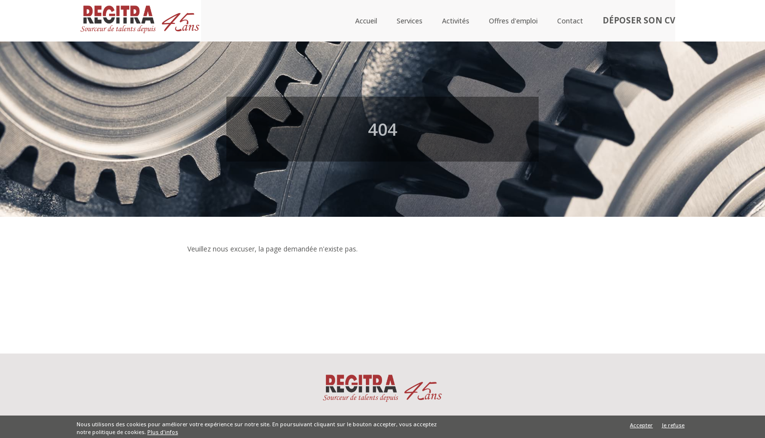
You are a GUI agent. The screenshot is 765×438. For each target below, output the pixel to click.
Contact (573, 20)
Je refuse (673, 426)
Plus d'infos (162, 434)
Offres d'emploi (516, 20)
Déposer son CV (640, 21)
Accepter (641, 427)
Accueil (370, 20)
